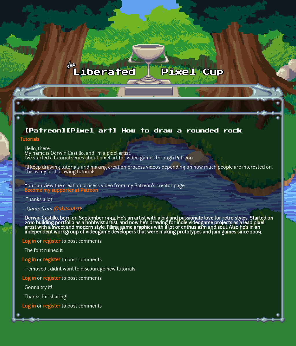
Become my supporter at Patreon (61, 190)
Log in (29, 241)
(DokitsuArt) (66, 209)
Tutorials (29, 139)
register (51, 241)
